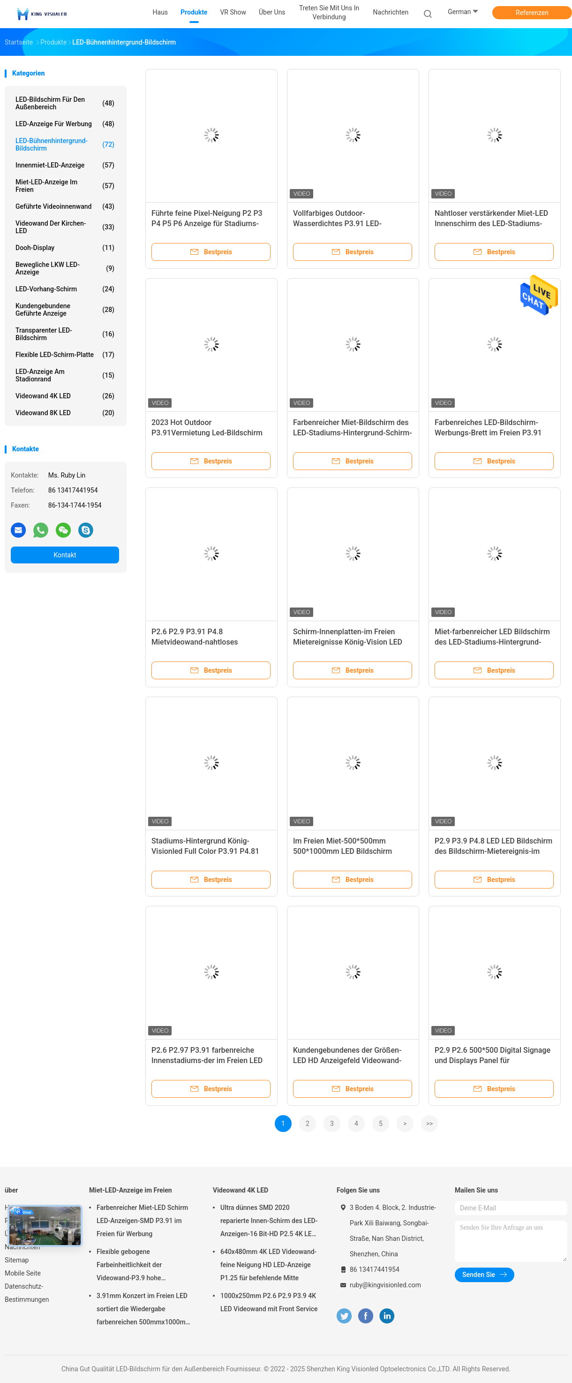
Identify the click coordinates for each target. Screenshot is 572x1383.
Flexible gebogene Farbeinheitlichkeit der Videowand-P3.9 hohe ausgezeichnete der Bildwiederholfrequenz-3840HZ (142, 1266)
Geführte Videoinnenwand (64, 206)
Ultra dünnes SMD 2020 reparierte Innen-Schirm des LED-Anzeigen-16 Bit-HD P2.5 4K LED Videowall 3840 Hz (268, 1222)
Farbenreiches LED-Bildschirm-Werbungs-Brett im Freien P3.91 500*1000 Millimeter (488, 433)
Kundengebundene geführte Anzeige (64, 309)
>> (429, 1123)
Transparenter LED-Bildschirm (64, 334)
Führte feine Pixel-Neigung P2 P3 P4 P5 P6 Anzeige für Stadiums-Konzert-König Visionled (207, 223)
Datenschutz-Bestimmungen (27, 1293)
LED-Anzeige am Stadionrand (64, 375)
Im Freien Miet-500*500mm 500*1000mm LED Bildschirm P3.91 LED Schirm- (342, 851)
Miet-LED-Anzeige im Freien (64, 185)
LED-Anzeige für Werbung (64, 124)
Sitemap (17, 1260)
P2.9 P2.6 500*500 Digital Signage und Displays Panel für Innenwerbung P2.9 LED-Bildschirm (494, 1060)
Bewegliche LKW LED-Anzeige (64, 268)
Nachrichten (22, 1247)
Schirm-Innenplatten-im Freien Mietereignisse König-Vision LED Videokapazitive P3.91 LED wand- (349, 642)
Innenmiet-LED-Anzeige (64, 165)
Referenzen (532, 12)
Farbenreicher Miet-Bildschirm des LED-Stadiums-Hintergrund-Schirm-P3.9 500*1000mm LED (352, 433)
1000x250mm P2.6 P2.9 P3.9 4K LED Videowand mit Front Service (269, 1302)
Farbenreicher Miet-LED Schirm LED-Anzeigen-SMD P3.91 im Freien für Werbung (142, 1221)
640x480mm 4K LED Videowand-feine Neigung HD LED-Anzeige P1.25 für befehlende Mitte (268, 1265)
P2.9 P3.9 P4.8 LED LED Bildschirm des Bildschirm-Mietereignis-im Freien (493, 851)
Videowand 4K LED (64, 396)
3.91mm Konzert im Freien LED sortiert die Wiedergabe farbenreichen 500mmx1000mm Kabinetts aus (144, 1310)
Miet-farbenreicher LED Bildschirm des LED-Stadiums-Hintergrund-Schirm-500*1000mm (492, 642)
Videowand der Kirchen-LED (64, 227)
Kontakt (64, 555)
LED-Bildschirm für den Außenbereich (64, 103)
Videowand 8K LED (64, 413)
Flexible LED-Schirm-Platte (64, 354)
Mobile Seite (23, 1273)
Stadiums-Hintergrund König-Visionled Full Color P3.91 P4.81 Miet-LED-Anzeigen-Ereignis (205, 851)
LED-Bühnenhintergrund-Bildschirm (64, 144)
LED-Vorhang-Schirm (64, 289)
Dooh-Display (64, 247)
